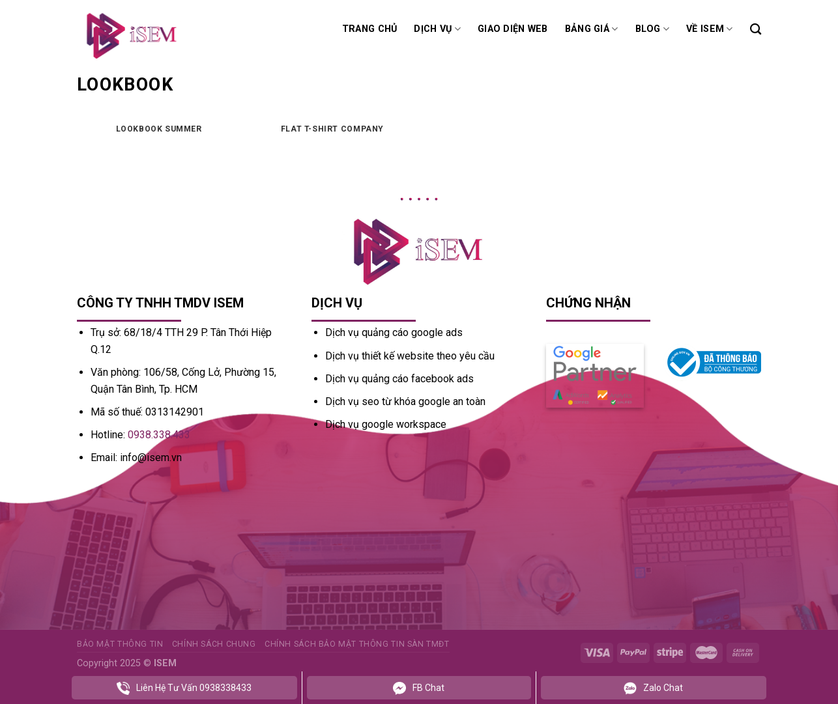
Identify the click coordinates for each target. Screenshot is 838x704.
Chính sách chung (214, 644)
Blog (652, 29)
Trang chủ (369, 29)
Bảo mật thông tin (120, 644)
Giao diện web (513, 29)
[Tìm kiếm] (755, 29)
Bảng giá (591, 29)
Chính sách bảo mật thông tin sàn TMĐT (357, 644)
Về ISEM (709, 29)
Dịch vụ (437, 29)
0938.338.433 (159, 435)
